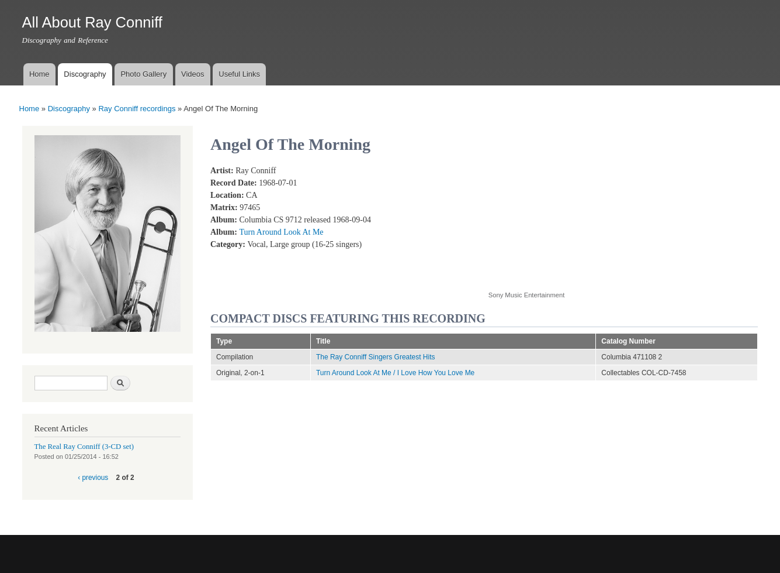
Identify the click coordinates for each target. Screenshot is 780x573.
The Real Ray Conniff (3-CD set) (84, 446)
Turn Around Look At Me (281, 232)
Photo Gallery (143, 74)
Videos (192, 74)
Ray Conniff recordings (136, 108)
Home (39, 74)
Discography (85, 74)
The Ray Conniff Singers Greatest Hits (375, 357)
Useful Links (239, 74)
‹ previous (93, 478)
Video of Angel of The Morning (581, 221)
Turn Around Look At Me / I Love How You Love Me (395, 373)
